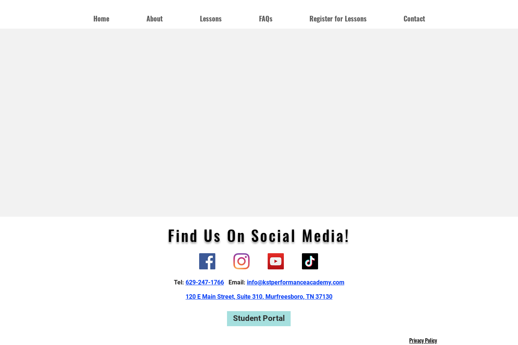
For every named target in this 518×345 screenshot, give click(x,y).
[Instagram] (241, 261)
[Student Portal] (259, 318)
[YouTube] (276, 261)
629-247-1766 (205, 282)
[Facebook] (207, 261)
